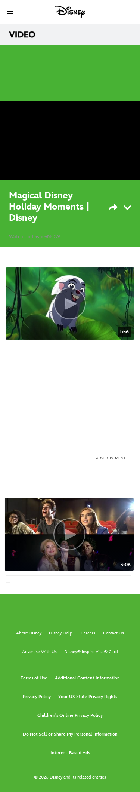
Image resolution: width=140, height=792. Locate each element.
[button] (10, 12)
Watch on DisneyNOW (34, 236)
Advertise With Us (39, 652)
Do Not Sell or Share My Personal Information (70, 734)
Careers (88, 633)
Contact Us (113, 633)
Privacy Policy (37, 697)
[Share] (118, 206)
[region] (70, 140)
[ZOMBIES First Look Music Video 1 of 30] (69, 534)
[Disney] (70, 12)
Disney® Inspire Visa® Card (91, 652)
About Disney (28, 633)
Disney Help (60, 633)
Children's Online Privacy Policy (70, 715)
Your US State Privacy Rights (87, 697)
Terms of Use (34, 678)
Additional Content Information (87, 678)
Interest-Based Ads (70, 753)
